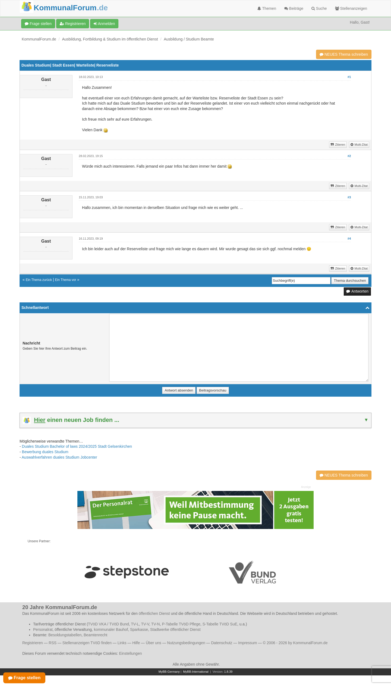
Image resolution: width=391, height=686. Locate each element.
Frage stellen (38, 23)
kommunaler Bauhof (111, 629)
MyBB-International (196, 671)
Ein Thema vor (65, 280)
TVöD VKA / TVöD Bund (108, 624)
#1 (349, 77)
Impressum (247, 643)
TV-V (145, 624)
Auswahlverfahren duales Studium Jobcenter (59, 457)
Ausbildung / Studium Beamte (189, 39)
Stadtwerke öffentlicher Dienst (175, 629)
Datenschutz (221, 643)
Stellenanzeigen (351, 8)
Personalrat (43, 629)
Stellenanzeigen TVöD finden (87, 643)
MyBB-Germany (169, 671)
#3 (349, 197)
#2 (349, 156)
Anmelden (104, 23)
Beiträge (293, 8)
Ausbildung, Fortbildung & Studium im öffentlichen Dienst (110, 39)
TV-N (155, 624)
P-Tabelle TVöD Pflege (181, 624)
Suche (319, 8)
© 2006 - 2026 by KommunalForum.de (295, 643)
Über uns (153, 643)
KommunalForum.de (39, 39)
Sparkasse (139, 629)
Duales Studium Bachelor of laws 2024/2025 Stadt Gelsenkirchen (77, 446)
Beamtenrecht (95, 635)
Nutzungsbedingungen (186, 643)
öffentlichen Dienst (154, 613)
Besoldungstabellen (64, 635)
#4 (349, 238)
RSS (52, 643)
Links (122, 643)
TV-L (135, 624)
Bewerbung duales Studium (45, 452)
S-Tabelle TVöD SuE (220, 624)
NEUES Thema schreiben (344, 54)
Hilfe (136, 643)
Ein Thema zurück (39, 280)
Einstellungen (130, 653)
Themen (266, 8)
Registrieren (73, 23)
